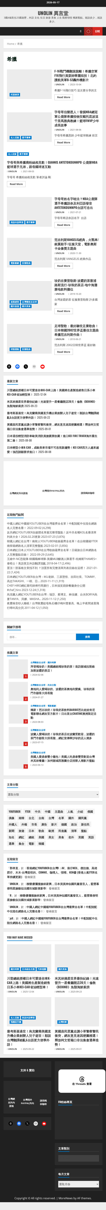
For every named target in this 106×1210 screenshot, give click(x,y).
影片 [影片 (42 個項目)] (54, 824)
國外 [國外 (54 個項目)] (71, 818)
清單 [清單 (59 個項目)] (74, 831)
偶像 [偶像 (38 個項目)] (11, 818)
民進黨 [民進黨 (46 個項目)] (62, 831)
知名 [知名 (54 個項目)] (11, 837)
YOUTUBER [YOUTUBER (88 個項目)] (15, 811)
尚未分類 (52, 685)
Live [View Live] (92, 31)
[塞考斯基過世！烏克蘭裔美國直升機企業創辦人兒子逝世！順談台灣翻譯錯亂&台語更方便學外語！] (29, 1011)
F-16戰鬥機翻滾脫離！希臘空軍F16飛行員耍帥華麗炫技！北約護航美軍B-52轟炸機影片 (29, 84)
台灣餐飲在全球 (29, 301)
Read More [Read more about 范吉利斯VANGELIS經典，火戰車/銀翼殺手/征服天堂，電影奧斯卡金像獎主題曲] (65, 266)
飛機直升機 (16, 1022)
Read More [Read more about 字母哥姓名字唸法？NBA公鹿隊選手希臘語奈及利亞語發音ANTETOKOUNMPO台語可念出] (65, 225)
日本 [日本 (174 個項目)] (31, 831)
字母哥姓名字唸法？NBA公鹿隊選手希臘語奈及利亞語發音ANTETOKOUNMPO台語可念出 (29, 212)
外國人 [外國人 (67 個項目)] (13, 824)
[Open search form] (80, 31)
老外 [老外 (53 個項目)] (71, 837)
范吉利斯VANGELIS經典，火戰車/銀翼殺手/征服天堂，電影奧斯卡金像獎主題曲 (29, 252)
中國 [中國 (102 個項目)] (47, 811)
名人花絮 (15, 137)
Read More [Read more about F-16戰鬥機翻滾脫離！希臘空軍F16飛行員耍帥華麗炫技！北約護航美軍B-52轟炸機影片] (65, 97)
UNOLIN (60, 84)
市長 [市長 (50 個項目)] (34, 824)
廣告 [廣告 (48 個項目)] (44, 824)
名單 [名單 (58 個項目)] (61, 818)
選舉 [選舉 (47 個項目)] (11, 843)
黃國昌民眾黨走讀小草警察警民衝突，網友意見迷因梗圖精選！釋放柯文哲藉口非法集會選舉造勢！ (77, 1038)
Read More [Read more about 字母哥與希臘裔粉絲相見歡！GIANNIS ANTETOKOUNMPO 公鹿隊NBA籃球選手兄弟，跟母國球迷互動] (17, 184)
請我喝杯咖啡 (87, 493)
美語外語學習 (17, 222)
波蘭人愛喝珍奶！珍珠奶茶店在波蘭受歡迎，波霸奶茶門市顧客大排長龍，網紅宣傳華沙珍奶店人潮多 (18, 736)
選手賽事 (26, 137)
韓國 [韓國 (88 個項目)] (41, 843)
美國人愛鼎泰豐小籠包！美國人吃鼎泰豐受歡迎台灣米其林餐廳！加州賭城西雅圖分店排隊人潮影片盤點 (18, 759)
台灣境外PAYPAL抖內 (53, 490)
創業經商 (15, 301)
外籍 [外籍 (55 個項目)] (24, 824)
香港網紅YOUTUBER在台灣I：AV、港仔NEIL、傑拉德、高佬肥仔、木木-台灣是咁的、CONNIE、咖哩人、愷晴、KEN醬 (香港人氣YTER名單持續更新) (52, 872)
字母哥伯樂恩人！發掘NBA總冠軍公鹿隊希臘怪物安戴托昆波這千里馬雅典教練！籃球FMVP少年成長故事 (29, 127)
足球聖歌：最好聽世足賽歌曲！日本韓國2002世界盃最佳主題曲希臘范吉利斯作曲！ (29, 339)
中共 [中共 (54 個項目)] (37, 811)
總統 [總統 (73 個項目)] (31, 837)
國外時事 (52, 663)
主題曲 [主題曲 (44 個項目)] (59, 811)
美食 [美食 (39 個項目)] (61, 837)
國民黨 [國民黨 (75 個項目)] (82, 818)
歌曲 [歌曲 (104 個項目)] (41, 831)
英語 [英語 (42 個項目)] (91, 837)
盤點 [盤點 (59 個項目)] (84, 831)
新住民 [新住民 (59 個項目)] (85, 824)
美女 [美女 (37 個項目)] (51, 837)
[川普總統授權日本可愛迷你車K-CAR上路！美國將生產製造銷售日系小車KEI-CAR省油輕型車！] (29, 959)
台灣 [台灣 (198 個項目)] (51, 818)
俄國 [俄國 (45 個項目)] (90, 811)
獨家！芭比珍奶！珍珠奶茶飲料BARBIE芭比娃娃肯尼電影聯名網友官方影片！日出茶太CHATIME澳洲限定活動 (18, 714)
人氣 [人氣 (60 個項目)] (70, 811)
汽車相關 (42, 969)
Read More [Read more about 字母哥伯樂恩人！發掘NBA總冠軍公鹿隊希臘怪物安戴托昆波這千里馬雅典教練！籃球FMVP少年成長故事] (65, 143)
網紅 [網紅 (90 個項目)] (21, 837)
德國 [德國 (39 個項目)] (64, 824)
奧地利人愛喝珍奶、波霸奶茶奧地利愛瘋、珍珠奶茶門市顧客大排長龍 (18, 691)
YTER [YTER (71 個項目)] (28, 811)
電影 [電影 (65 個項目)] (31, 843)
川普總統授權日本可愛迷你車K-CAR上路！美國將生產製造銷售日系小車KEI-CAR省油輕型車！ (29, 982)
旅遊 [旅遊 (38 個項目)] (21, 831)
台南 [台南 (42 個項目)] (41, 818)
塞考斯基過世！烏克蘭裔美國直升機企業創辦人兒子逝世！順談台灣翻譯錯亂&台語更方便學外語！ (29, 1038)
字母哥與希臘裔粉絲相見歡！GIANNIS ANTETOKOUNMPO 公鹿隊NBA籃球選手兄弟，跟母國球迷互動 (52, 164)
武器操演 (15, 94)
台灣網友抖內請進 (19, 493)
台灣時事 (62, 1022)
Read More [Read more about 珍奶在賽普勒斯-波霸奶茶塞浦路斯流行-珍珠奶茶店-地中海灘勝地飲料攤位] (65, 311)
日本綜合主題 (28, 969)
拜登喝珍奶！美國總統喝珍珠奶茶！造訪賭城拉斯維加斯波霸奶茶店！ (18, 669)
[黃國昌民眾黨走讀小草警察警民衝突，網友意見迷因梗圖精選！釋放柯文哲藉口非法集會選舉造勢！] (77, 1011)
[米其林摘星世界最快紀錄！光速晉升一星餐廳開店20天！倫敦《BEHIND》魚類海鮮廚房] (77, 959)
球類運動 (15, 349)
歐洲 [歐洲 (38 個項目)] (51, 831)
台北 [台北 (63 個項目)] (31, 818)
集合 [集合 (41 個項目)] (21, 843)
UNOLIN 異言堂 (53, 12)
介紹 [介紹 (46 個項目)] (80, 811)
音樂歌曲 (26, 263)
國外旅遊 (15, 306)
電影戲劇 (15, 263)
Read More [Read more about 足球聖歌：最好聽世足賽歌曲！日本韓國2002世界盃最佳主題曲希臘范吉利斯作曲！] (65, 352)
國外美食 (26, 306)
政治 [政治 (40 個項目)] (74, 824)
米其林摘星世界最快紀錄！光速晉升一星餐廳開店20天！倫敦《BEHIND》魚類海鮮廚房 (77, 982)
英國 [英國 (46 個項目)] (81, 837)
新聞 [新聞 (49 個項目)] (11, 831)
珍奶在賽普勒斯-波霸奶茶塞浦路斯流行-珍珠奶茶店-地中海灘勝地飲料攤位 (29, 296)
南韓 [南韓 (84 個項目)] (21, 818)
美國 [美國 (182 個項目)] (41, 837)
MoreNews (66, 1198)
